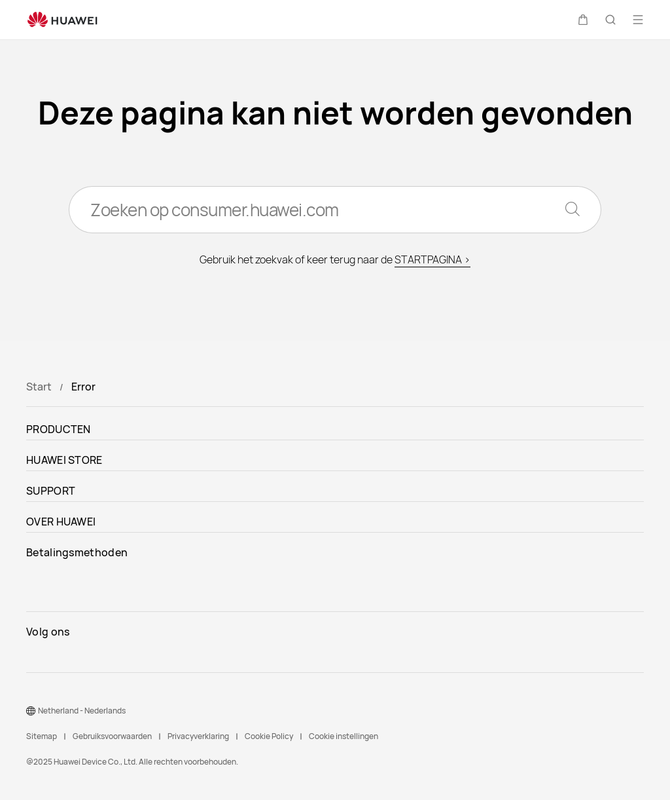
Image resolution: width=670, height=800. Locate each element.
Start (39, 386)
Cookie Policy (269, 736)
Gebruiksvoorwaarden (112, 736)
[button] (583, 19)
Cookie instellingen (343, 736)
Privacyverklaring (198, 736)
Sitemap (41, 736)
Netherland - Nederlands (82, 710)
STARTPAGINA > (432, 259)
